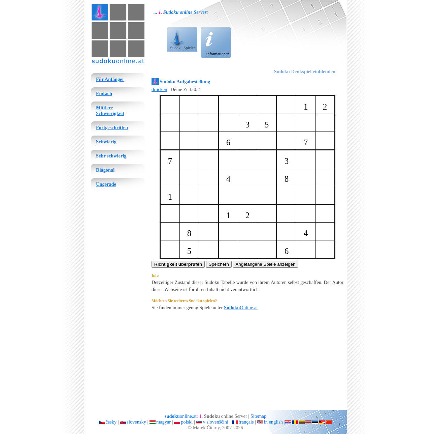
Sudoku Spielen (183, 48)
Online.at (241, 307)
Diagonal (105, 170)
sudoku (99, 5)
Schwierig (106, 141)
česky (111, 422)
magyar (163, 422)
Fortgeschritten (112, 127)
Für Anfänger (110, 79)
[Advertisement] (302, 37)
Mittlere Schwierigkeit (110, 110)
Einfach (104, 93)
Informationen (217, 54)
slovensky (136, 422)
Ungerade (106, 184)
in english (273, 422)
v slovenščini (215, 422)
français (246, 422)
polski (187, 422)
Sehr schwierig (111, 155)
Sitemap (258, 416)
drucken (159, 89)
